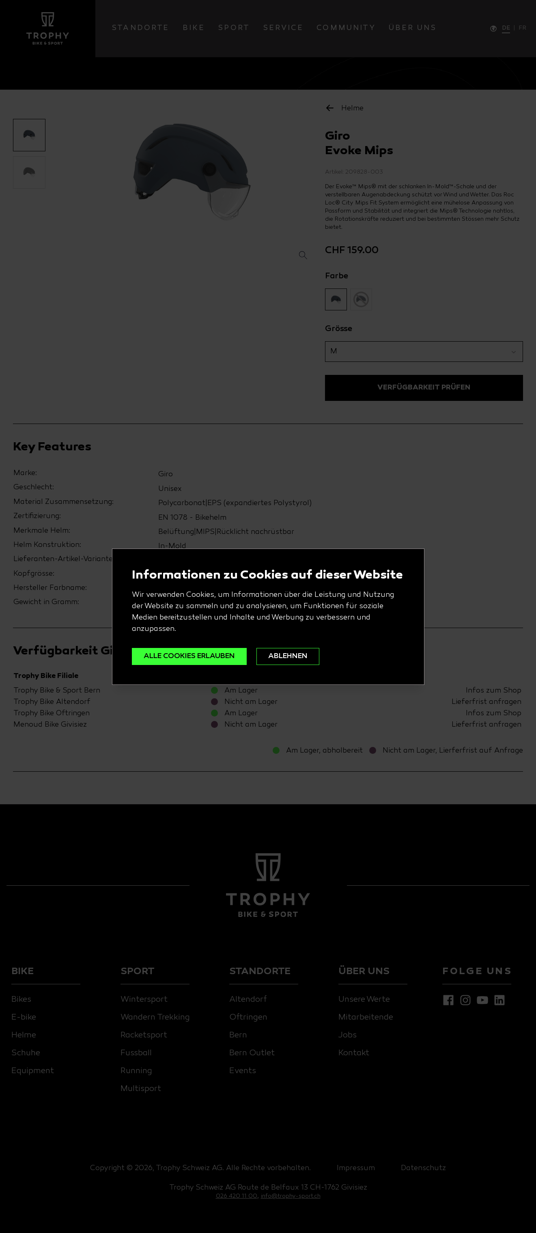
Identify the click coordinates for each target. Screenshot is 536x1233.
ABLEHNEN (288, 656)
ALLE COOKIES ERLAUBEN (189, 656)
